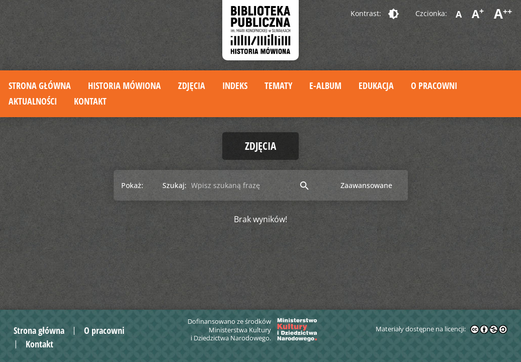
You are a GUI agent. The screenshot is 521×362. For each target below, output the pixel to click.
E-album (325, 85)
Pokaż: (132, 185)
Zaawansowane (366, 185)
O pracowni (434, 85)
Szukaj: (174, 185)
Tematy (278, 85)
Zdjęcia (191, 85)
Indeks (234, 85)
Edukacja (376, 85)
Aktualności (33, 101)
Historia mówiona (124, 85)
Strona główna (40, 85)
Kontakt (90, 101)
